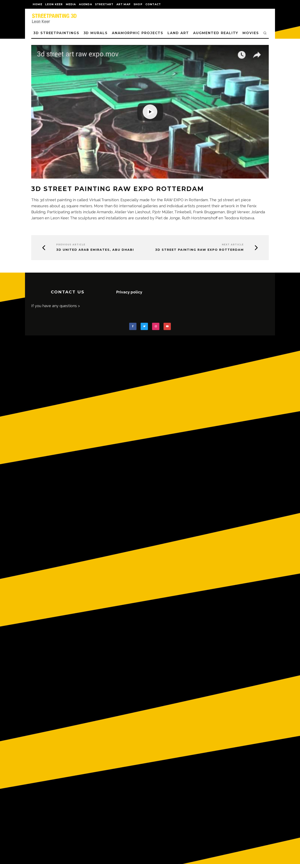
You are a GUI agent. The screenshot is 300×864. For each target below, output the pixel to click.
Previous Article (70, 244)
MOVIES (250, 33)
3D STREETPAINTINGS (56, 33)
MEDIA (71, 4)
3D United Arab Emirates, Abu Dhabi (95, 250)
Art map (123, 4)
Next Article (233, 244)
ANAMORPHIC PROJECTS (137, 33)
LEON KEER (54, 4)
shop (138, 4)
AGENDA (85, 4)
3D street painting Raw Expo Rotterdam (199, 250)
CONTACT (153, 4)
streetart (104, 4)
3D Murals (96, 33)
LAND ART (178, 33)
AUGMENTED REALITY (216, 33)
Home (37, 4)
